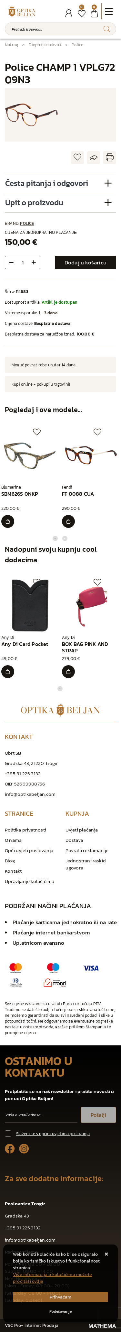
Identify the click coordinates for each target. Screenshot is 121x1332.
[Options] (60, 1311)
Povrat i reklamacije (87, 850)
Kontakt (13, 871)
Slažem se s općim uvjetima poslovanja (53, 1134)
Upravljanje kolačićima (29, 881)
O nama (13, 840)
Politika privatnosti (25, 829)
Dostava (74, 840)
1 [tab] (55, 538)
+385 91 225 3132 (23, 773)
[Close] (60, 1297)
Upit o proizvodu (34, 202)
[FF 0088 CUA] (68, 521)
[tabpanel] (30, 478)
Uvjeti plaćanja (82, 829)
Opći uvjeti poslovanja (29, 850)
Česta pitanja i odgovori (46, 183)
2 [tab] (64, 538)
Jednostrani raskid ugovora (86, 864)
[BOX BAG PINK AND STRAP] (68, 671)
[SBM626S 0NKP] (7, 521)
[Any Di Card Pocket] (7, 671)
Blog (10, 860)
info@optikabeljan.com (30, 794)
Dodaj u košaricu (85, 262)
